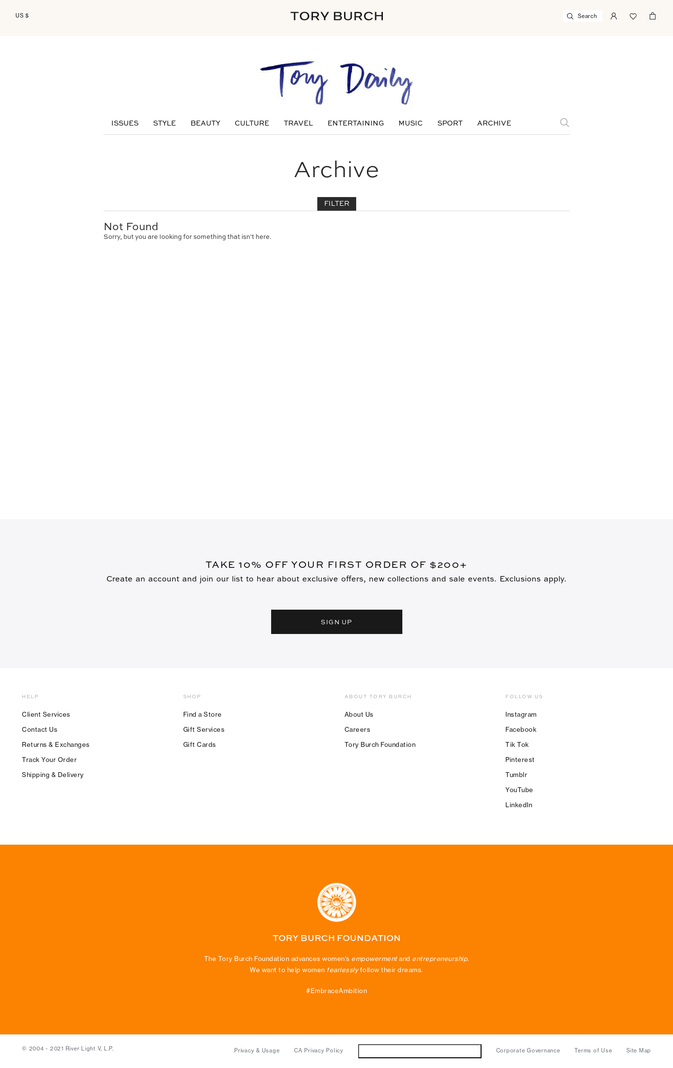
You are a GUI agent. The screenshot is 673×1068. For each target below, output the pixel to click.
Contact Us (39, 729)
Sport (450, 123)
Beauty (205, 123)
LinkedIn (518, 805)
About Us (359, 714)
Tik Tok (517, 744)
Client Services (46, 714)
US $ (22, 15)
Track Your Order (49, 759)
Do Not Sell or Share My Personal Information (419, 1050)
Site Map (638, 1050)
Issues (124, 123)
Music (410, 123)
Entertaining (356, 123)
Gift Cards (199, 744)
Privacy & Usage (256, 1050)
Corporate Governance (528, 1050)
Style (164, 123)
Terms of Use (593, 1050)
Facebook (520, 729)
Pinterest (520, 759)
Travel (298, 123)
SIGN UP (337, 621)
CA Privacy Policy (319, 1050)
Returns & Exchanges (56, 744)
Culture (252, 123)
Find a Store (202, 714)
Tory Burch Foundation (380, 744)
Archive (494, 123)
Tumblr (516, 774)
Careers (358, 729)
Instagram (521, 714)
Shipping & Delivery (53, 774)
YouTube (519, 790)
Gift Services (204, 729)
